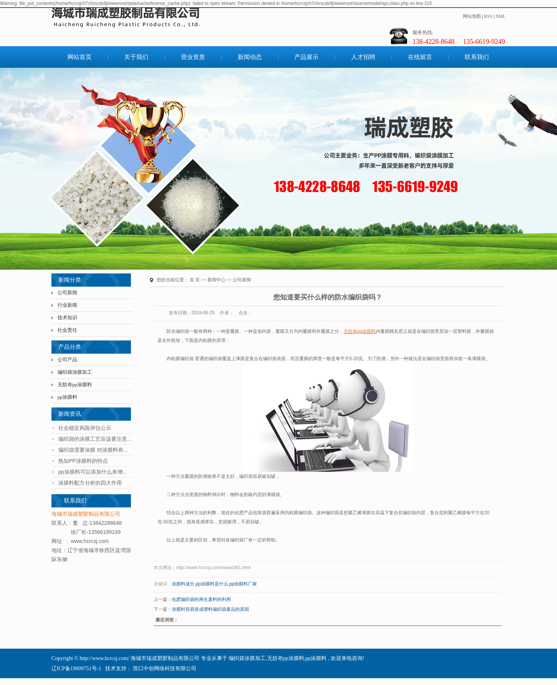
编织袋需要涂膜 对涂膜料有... (93, 450)
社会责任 (67, 330)
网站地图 (472, 16)
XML (500, 16)
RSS (488, 16)
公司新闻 (67, 292)
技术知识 (67, 317)
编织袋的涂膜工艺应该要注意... (95, 439)
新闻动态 (250, 57)
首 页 (195, 279)
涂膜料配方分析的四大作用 (90, 483)
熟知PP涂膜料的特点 (83, 461)
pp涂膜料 (67, 397)
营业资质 (193, 57)
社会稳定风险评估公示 (84, 428)
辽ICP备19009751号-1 (76, 668)
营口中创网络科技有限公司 (164, 668)
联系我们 (477, 57)
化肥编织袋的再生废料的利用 (201, 599)
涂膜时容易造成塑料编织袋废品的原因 (210, 609)
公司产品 (67, 359)
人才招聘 (363, 57)
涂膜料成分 (183, 584)
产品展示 (306, 57)
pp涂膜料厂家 (243, 584)
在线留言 (420, 57)
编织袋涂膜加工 (75, 372)
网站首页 (79, 57)
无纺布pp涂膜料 (75, 384)
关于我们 (136, 57)
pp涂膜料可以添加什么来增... (92, 472)
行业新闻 (67, 305)
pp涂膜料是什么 (212, 584)
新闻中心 (216, 279)
